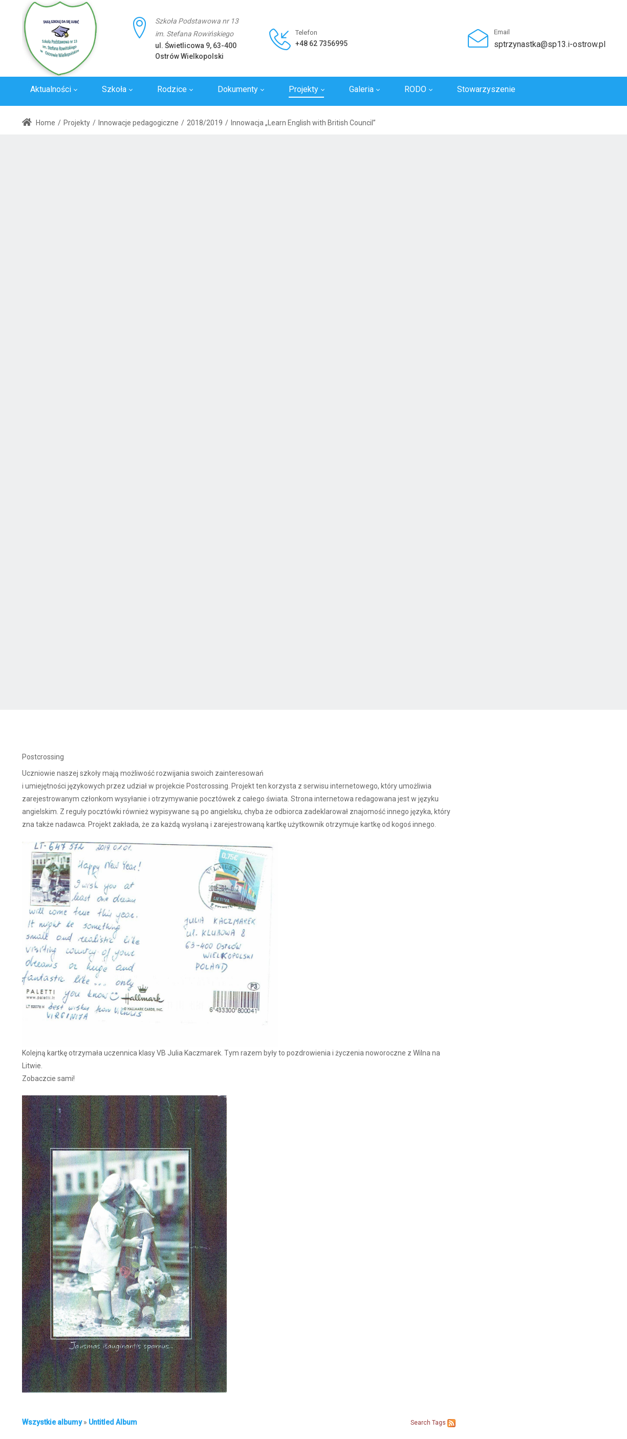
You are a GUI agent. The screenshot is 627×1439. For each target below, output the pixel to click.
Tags (439, 1422)
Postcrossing (43, 757)
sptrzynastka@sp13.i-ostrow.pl (550, 44)
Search (420, 1422)
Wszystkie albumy (52, 1422)
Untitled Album (113, 1422)
